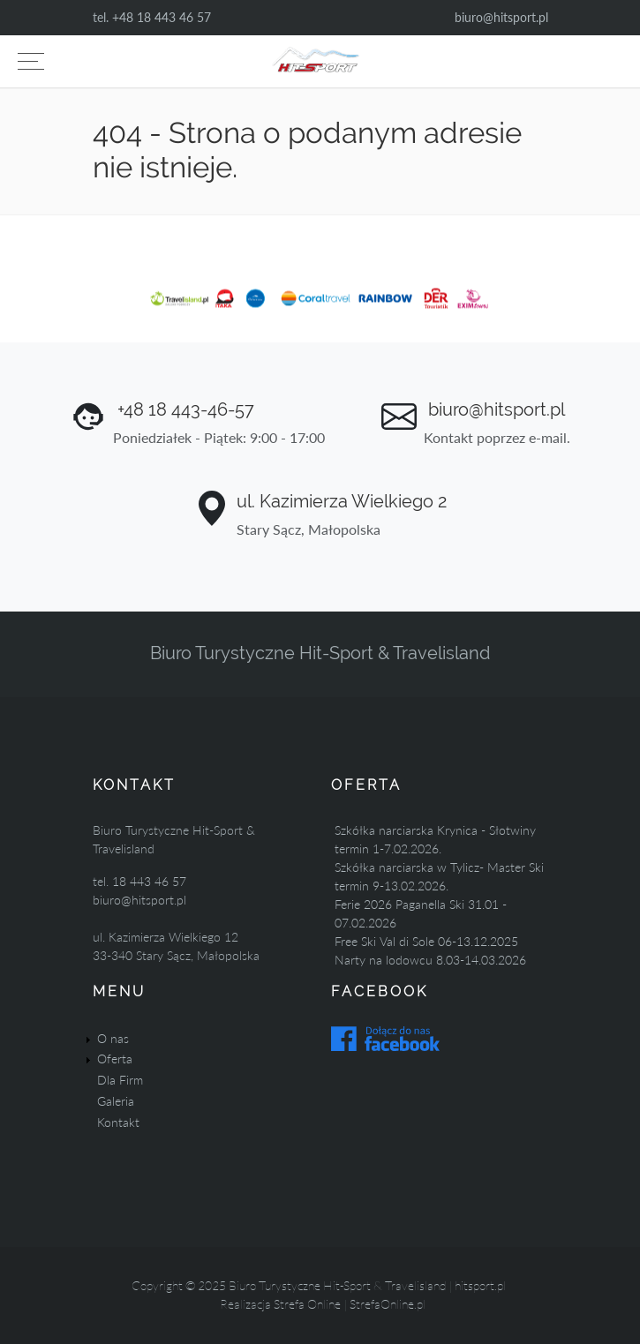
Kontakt (118, 1122)
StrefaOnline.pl (387, 1303)
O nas (113, 1038)
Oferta (114, 1058)
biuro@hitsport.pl (501, 17)
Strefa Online (307, 1303)
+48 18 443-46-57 (183, 409)
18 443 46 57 (149, 881)
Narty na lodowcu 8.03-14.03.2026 (430, 959)
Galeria (115, 1100)
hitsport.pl (480, 1285)
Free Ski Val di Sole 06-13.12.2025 (426, 941)
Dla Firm (120, 1079)
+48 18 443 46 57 (161, 17)
